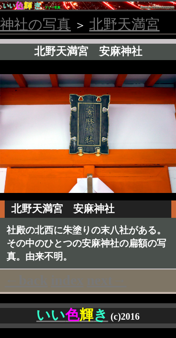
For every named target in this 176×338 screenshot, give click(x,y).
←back (26, 280)
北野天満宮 (124, 24)
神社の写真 (35, 24)
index (67, 280)
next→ (107, 280)
